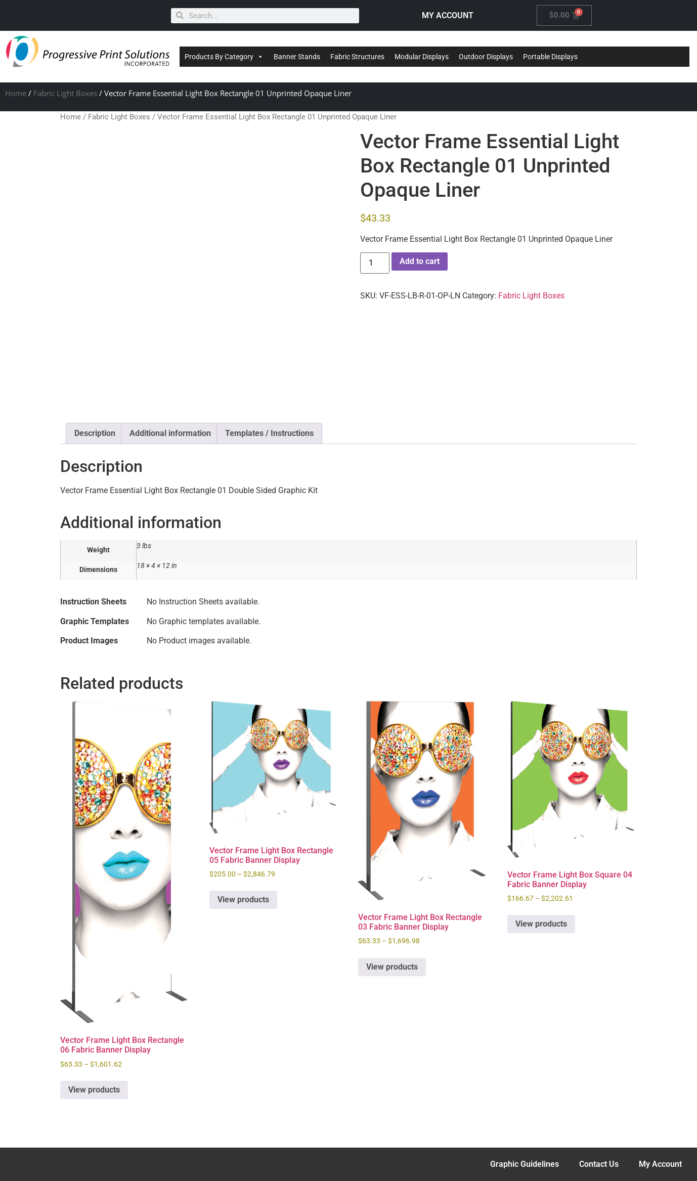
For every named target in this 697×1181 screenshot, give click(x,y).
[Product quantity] (374, 263)
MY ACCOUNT (447, 15)
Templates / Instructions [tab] (269, 433)
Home (15, 93)
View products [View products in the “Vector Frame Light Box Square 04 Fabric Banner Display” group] (541, 924)
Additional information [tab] (170, 433)
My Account (660, 1164)
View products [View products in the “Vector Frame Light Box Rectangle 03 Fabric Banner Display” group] (392, 967)
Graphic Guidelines (524, 1164)
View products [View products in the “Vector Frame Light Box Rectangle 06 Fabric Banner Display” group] (94, 1090)
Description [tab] (94, 433)
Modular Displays (422, 57)
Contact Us (599, 1164)
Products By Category (224, 57)
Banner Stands (297, 57)
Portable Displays (550, 57)
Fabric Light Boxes (65, 93)
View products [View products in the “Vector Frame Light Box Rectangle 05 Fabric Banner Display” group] (243, 899)
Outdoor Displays (486, 57)
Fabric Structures (357, 57)
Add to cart (420, 261)
